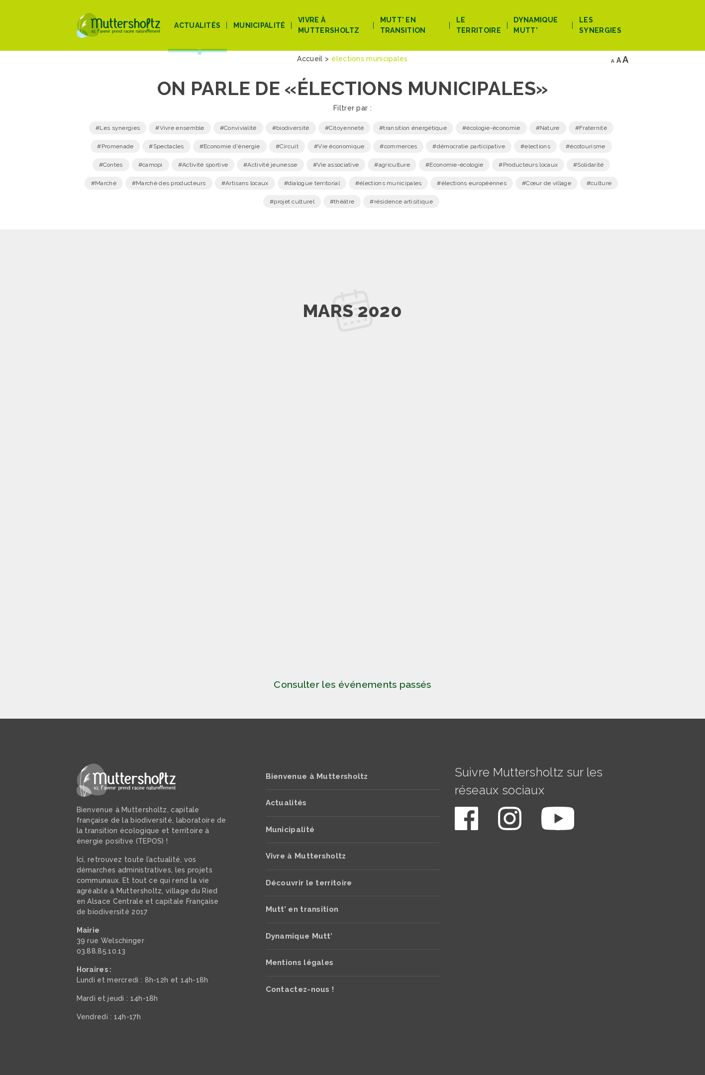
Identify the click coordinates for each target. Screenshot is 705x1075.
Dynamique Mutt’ (535, 25)
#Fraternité (591, 127)
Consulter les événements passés (352, 684)
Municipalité (259, 25)
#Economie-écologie (454, 164)
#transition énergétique (413, 127)
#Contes (111, 164)
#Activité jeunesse (270, 164)
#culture (599, 183)
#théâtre (342, 201)
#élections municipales (388, 183)
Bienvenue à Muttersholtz (317, 776)
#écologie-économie (491, 127)
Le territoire (478, 25)
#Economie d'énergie (230, 146)
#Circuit (287, 146)
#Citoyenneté (344, 127)
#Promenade (115, 146)
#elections (535, 146)
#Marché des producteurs (169, 183)
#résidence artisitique (401, 201)
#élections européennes (471, 183)
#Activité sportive (203, 164)
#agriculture (392, 164)
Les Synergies (600, 25)
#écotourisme (585, 146)
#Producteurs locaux (528, 164)
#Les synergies (118, 127)
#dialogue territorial (312, 183)
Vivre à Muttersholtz (329, 25)
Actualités (197, 25)
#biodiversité (290, 127)
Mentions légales (300, 962)
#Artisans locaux (245, 183)
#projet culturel (292, 201)
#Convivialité (238, 127)
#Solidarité (588, 164)
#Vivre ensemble (179, 127)
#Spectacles (166, 146)
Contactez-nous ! (300, 989)
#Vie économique (339, 146)
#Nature (548, 127)
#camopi (150, 164)
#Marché (103, 183)
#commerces (398, 146)
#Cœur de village (546, 183)
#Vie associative (336, 164)
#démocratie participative (468, 146)
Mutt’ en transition (403, 25)
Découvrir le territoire (309, 882)
